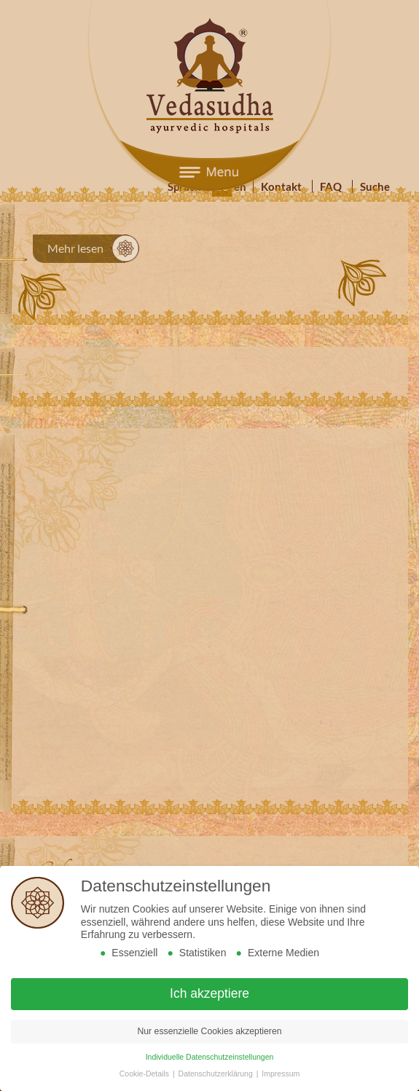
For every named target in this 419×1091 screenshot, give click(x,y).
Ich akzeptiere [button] (209, 993)
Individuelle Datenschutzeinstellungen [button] (210, 1056)
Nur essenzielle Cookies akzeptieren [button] (209, 1031)
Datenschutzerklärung (217, 1073)
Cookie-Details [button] (145, 1073)
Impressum (280, 1073)
